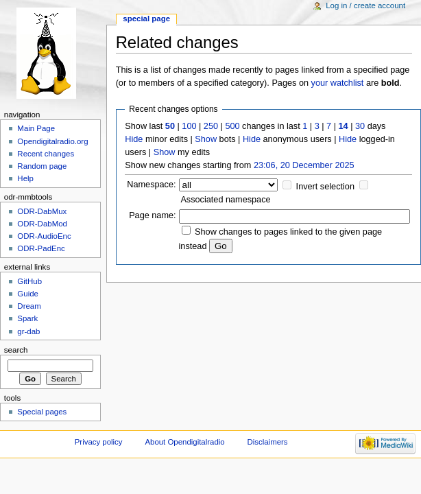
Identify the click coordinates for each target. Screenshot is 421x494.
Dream (28, 306)
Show (206, 139)
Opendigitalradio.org (52, 141)
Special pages (42, 412)
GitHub (29, 281)
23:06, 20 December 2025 (304, 165)
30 (360, 126)
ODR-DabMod (42, 224)
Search (16, 350)
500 (232, 126)
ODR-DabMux (42, 211)
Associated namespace (225, 199)
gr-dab (28, 331)
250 (211, 126)
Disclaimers (268, 442)
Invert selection (325, 186)
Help (25, 178)
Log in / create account (365, 5)
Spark (27, 318)
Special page (146, 18)
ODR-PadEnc (40, 248)
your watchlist (337, 83)
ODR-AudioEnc (44, 236)
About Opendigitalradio (184, 442)
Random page (42, 166)
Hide (134, 139)
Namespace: (151, 184)
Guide (27, 294)
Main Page (36, 128)
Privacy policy (99, 442)
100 (189, 126)
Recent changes (45, 154)
